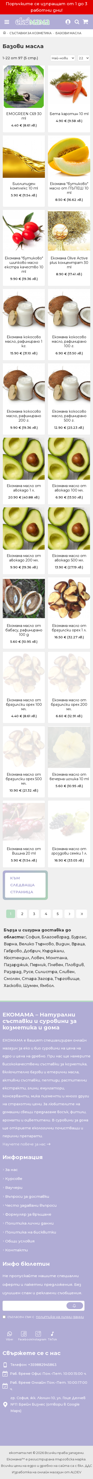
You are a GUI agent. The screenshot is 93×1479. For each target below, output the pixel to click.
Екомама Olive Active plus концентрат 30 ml (69, 262)
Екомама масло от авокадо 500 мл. (69, 558)
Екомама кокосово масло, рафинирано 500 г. (69, 416)
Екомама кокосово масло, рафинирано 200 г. (23, 416)
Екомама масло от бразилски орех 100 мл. (24, 704)
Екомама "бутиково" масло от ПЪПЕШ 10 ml (69, 188)
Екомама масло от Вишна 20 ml (24, 851)
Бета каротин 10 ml (69, 114)
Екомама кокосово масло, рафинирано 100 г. (69, 341)
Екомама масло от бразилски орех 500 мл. (24, 779)
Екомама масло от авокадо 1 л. (24, 488)
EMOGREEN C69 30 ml (24, 116)
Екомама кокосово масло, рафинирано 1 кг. (23, 341)
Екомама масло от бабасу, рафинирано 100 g (23, 630)
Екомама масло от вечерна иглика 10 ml (69, 776)
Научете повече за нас (24, 1144)
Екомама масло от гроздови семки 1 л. (69, 851)
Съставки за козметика (30, 33)
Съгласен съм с (43, 1317)
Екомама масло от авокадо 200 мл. (24, 558)
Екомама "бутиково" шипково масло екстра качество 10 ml (23, 265)
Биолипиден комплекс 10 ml (24, 186)
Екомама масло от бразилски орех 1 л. (69, 627)
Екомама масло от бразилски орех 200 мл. (69, 704)
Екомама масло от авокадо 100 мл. (69, 488)
